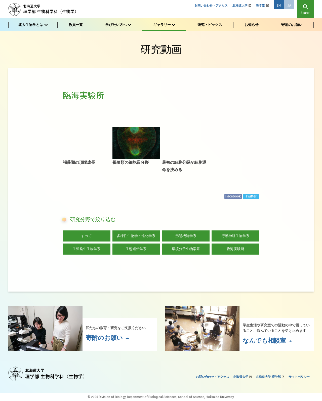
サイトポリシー (299, 377)
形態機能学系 (185, 236)
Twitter (251, 196)
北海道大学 (240, 5)
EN (279, 5)
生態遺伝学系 (136, 249)
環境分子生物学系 (186, 249)
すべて (86, 236)
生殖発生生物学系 (86, 249)
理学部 (260, 5)
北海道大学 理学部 (268, 377)
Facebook (233, 196)
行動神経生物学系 (235, 236)
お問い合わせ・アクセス (211, 5)
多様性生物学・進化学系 (136, 236)
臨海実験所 (235, 249)
